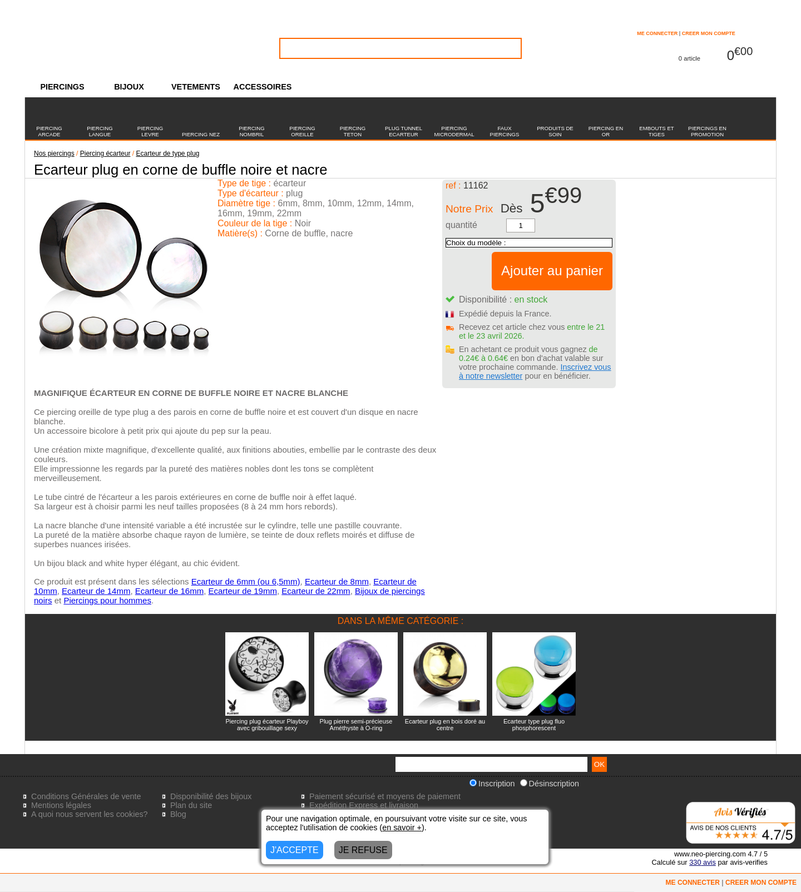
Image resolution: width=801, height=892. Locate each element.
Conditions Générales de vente (86, 796)
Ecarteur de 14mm (96, 591)
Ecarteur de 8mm (337, 581)
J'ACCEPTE (294, 850)
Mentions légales (61, 805)
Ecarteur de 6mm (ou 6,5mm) (245, 581)
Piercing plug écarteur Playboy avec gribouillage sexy (266, 724)
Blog (178, 814)
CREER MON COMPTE (708, 33)
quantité (461, 225)
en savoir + (402, 827)
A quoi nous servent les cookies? (89, 814)
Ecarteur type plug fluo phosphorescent (534, 724)
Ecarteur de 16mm (169, 591)
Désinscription (549, 783)
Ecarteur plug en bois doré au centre (445, 724)
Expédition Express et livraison (363, 805)
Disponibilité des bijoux (210, 796)
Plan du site (191, 805)
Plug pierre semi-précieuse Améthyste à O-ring (356, 724)
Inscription (492, 783)
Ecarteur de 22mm (315, 591)
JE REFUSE (363, 850)
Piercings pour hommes (107, 600)
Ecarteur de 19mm (243, 591)
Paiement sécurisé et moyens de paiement (385, 796)
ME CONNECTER (657, 33)
